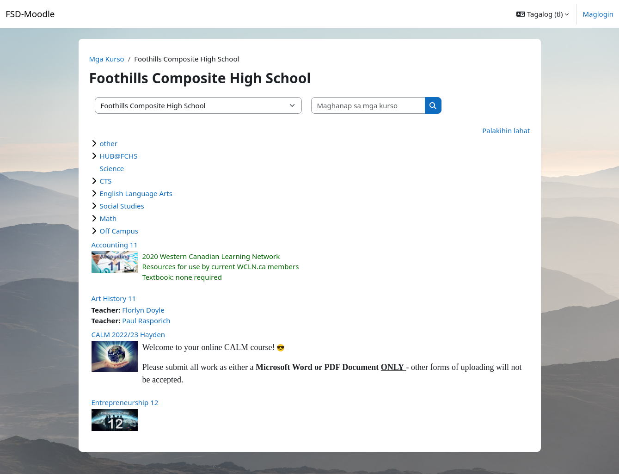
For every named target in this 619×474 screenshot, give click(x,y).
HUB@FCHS (119, 155)
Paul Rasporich (146, 320)
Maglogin (597, 13)
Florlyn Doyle (143, 309)
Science (112, 168)
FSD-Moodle (30, 13)
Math (108, 218)
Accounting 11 (115, 244)
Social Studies (122, 205)
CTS (106, 180)
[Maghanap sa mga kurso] (368, 105)
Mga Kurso (106, 58)
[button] (542, 14)
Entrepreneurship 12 (125, 402)
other (108, 143)
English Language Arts (136, 193)
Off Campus (119, 230)
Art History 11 (114, 298)
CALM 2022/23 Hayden (128, 334)
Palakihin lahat (506, 130)
